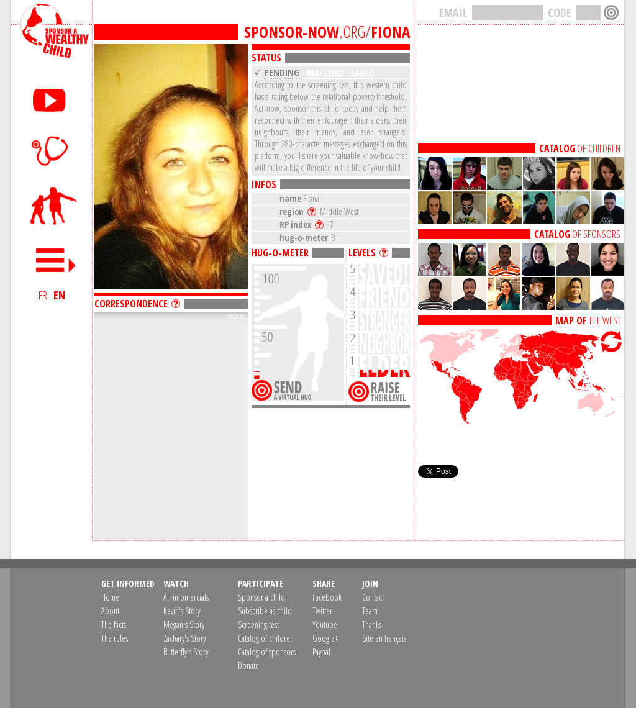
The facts (113, 624)
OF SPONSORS (577, 234)
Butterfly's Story (185, 652)
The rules (114, 638)
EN (59, 295)
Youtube (324, 624)
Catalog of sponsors (267, 652)
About (110, 611)
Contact (373, 597)
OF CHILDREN (579, 148)
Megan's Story (183, 624)
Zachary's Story (184, 638)
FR (43, 295)
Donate (248, 665)
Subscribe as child (265, 611)
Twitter (322, 611)
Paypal (321, 652)
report (236, 316)
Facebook (327, 597)
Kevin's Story (181, 611)
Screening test (258, 624)
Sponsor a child (261, 597)
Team (370, 611)
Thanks (371, 624)
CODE (559, 12)
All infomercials (186, 597)
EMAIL (453, 12)
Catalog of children (266, 638)
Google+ (325, 638)
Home (110, 597)
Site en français (384, 638)
